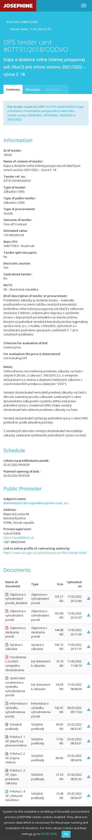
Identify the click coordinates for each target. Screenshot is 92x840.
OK (66, 834)
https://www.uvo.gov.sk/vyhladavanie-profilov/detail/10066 (44, 553)
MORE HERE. (49, 834)
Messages (33, 89)
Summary (13, 89)
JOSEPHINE (18, 6)
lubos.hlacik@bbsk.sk (18, 537)
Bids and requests (57, 89)
